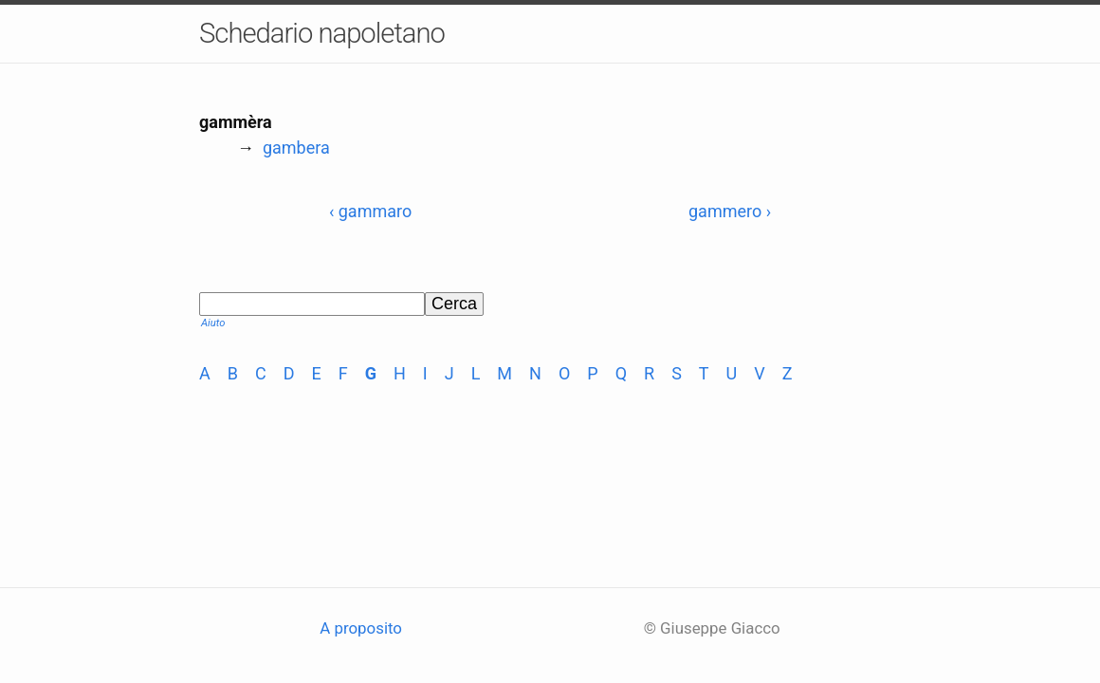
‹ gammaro (370, 211)
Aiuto (213, 323)
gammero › (729, 211)
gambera (296, 147)
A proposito (361, 627)
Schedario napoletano (322, 33)
